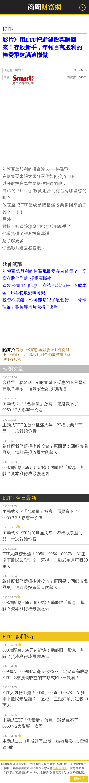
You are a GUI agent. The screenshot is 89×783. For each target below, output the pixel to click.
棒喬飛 (63, 350)
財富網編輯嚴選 (23, 80)
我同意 (79, 779)
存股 (19, 350)
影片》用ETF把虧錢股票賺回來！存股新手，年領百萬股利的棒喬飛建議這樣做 (42, 47)
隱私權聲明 (60, 768)
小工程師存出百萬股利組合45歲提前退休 (36, 355)
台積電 (31, 350)
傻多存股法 (11, 359)
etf (54, 350)
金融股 (44, 350)
